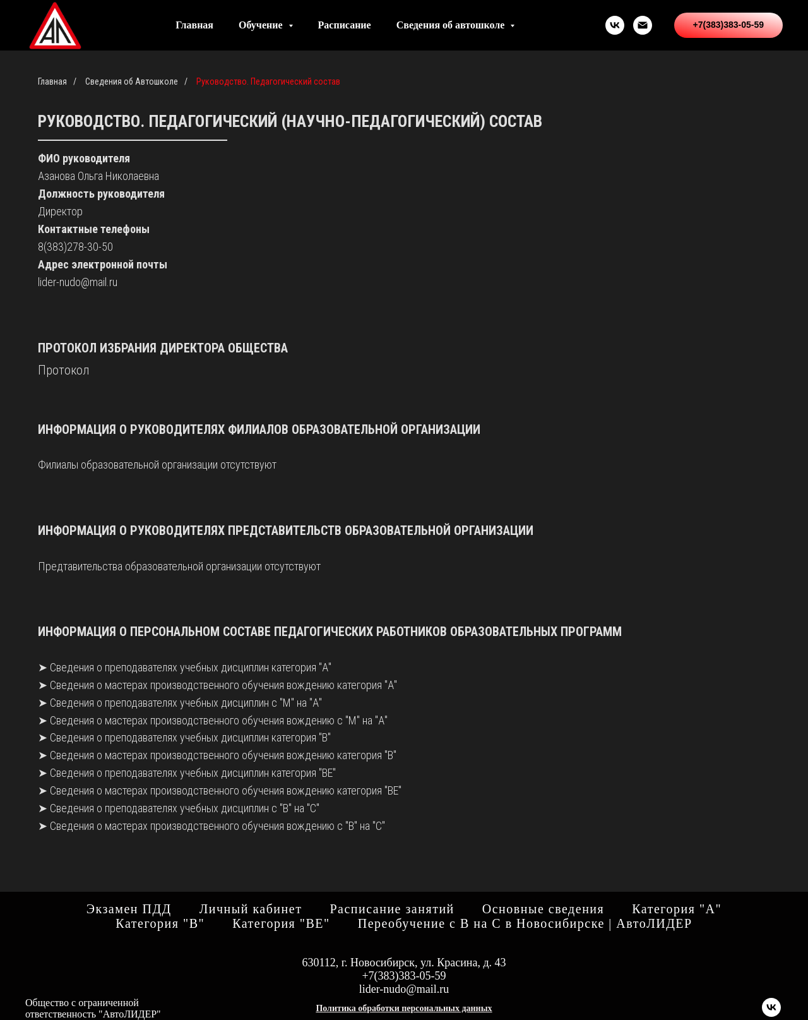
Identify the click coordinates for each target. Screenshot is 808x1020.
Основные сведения (543, 909)
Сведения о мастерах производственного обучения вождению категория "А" (223, 685)
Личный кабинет (250, 909)
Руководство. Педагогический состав (268, 81)
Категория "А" (677, 909)
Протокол (63, 370)
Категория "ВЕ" (281, 923)
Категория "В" (160, 923)
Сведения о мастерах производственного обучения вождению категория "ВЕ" (225, 790)
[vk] (614, 25)
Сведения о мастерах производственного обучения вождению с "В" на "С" (217, 825)
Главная (194, 25)
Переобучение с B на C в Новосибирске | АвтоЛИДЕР (525, 923)
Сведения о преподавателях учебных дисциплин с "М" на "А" (186, 702)
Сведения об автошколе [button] (452, 25)
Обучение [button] (262, 25)
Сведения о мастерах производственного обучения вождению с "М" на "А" (219, 720)
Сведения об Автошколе (131, 81)
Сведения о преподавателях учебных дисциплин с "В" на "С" (184, 808)
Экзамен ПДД (129, 909)
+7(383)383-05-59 (404, 975)
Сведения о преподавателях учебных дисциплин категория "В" (190, 737)
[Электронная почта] (642, 25)
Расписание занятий (392, 909)
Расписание (344, 25)
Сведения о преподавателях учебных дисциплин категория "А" (190, 667)
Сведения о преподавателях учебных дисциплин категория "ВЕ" (191, 772)
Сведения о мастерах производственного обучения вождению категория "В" (223, 755)
